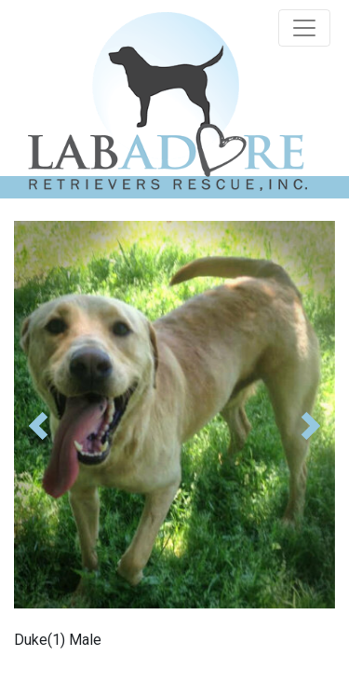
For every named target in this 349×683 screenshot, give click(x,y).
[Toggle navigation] (304, 28)
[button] (38, 426)
